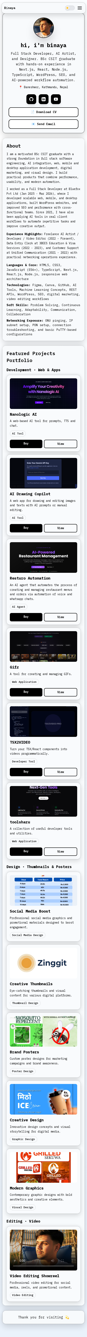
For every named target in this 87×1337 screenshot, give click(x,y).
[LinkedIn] (44, 99)
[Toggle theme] (70, 8)
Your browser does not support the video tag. (43, 1250)
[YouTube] (56, 99)
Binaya (9, 8)
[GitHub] (31, 99)
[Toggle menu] (79, 8)
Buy (26, 443)
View (60, 444)
